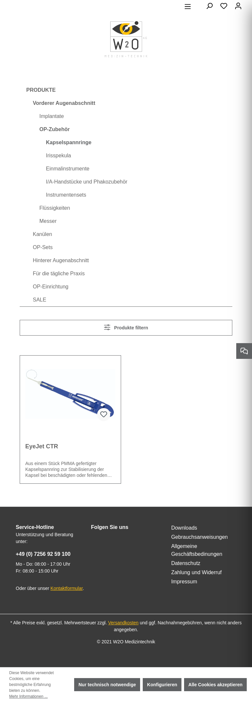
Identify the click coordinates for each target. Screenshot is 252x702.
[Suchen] (209, 6)
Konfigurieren (162, 684)
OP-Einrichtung (51, 286)
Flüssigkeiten (54, 208)
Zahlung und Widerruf (196, 572)
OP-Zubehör (54, 129)
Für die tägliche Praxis (59, 273)
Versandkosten (123, 622)
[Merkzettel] (224, 6)
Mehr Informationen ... (28, 696)
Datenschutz (185, 563)
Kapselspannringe (69, 142)
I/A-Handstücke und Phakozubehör (86, 182)
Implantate (51, 116)
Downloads (184, 528)
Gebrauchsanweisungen (199, 537)
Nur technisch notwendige (107, 684)
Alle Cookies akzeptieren (215, 684)
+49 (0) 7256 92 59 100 (43, 554)
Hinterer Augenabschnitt (61, 260)
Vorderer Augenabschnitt (64, 103)
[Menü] (188, 6)
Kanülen (42, 234)
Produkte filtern (126, 327)
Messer (47, 221)
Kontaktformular (67, 588)
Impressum (184, 581)
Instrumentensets (66, 195)
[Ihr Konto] (238, 6)
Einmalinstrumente (68, 168)
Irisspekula (58, 155)
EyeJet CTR (41, 446)
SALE (39, 299)
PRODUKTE (41, 90)
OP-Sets (42, 247)
